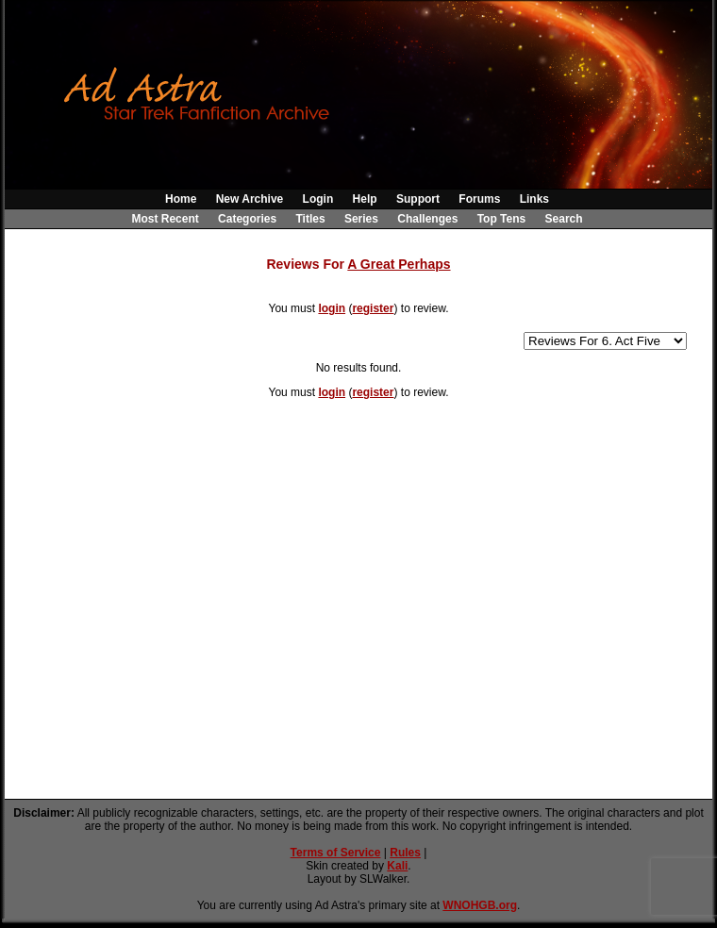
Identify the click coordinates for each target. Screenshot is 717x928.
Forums (479, 199)
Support (418, 199)
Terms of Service (336, 852)
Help (365, 199)
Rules (405, 852)
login (331, 308)
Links (534, 199)
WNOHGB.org (479, 905)
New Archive (250, 199)
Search (564, 218)
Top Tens (501, 218)
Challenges (427, 218)
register (372, 308)
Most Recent (164, 218)
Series (361, 218)
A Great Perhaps (398, 264)
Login (318, 199)
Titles (310, 218)
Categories (247, 218)
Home (180, 199)
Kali (397, 865)
